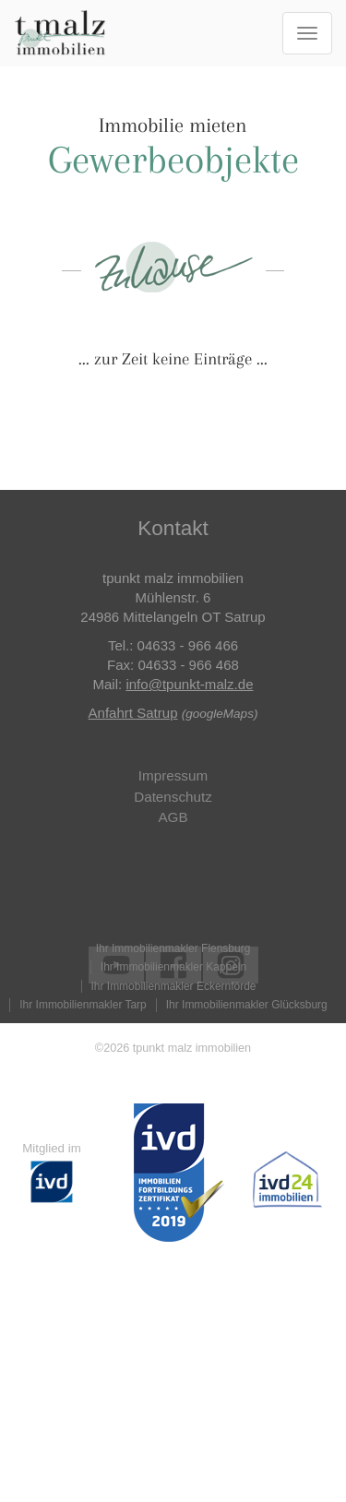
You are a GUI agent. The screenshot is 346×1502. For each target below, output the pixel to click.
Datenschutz (173, 797)
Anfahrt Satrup (133, 713)
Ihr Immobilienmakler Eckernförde (174, 986)
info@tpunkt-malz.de (189, 684)
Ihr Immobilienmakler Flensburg (173, 948)
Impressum (173, 775)
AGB (172, 817)
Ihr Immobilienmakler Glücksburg (247, 1004)
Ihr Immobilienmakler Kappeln (173, 966)
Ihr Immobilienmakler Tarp (82, 1004)
